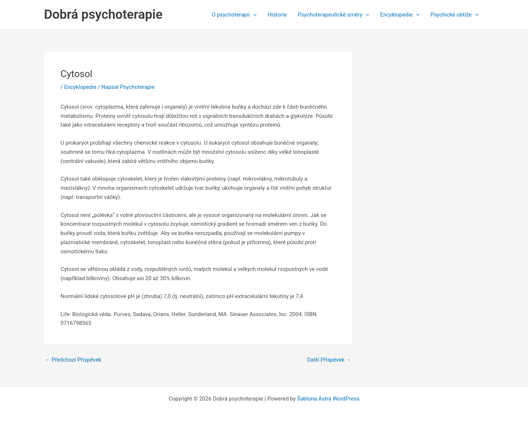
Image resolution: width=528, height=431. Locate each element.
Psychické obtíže (454, 14)
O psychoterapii (234, 14)
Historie (277, 14)
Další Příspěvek (329, 360)
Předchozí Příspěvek (73, 360)
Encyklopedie (399, 14)
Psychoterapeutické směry (333, 14)
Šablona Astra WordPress (328, 398)
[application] (253, 14)
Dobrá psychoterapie (103, 14)
